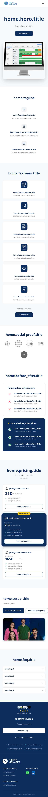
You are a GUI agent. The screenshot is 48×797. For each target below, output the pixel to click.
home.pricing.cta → (24, 507)
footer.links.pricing (9, 776)
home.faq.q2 (24, 676)
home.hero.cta (24, 33)
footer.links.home (9, 772)
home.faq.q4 (24, 690)
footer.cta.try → (24, 730)
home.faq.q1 (24, 669)
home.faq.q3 (24, 683)
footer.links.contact (9, 785)
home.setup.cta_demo (13, 610)
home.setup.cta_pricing (36, 611)
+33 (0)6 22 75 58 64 (24, 737)
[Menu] (43, 3)
